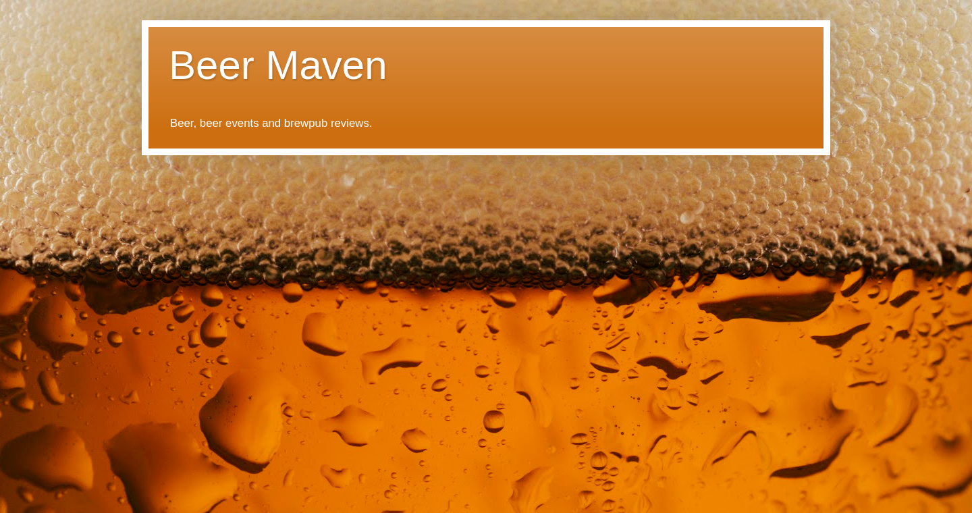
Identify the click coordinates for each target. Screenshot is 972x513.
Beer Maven (278, 65)
